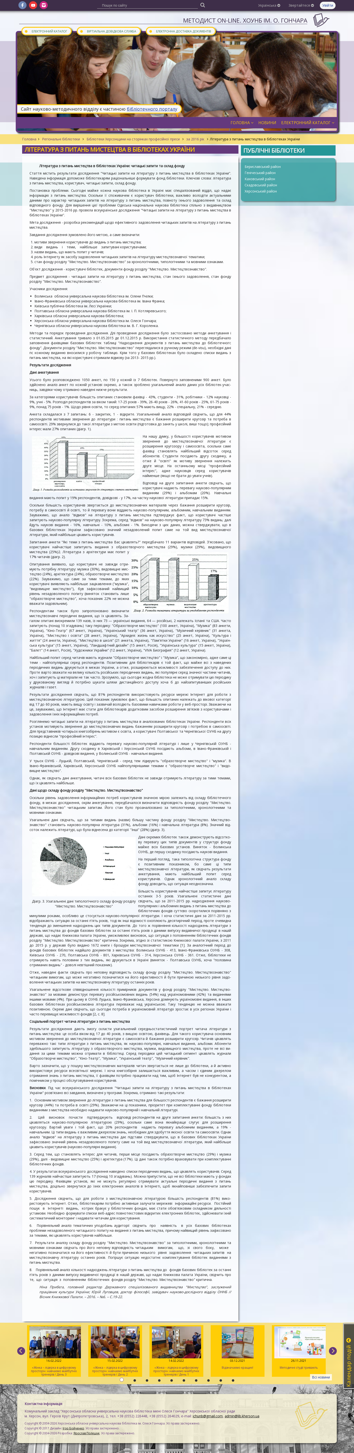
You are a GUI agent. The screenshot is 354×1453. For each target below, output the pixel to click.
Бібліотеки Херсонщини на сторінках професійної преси (133, 139)
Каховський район (260, 179)
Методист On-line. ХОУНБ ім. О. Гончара (245, 20)
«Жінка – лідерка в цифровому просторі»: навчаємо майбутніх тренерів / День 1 (176, 1351)
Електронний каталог (45, 31)
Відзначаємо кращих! (237, 1348)
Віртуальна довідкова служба (108, 31)
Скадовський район (261, 185)
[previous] (21, 1351)
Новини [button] (267, 122)
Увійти (327, 5)
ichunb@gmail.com (208, 1416)
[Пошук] (202, 4)
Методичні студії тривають (298, 1348)
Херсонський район (261, 191)
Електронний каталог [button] (307, 122)
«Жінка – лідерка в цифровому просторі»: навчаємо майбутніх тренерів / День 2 (115, 1351)
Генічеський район (260, 172)
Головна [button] (242, 122)
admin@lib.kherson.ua (242, 1416)
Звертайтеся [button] (301, 5)
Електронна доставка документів (180, 31)
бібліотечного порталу (152, 109)
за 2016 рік (195, 139)
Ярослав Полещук (87, 1433)
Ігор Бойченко (73, 1428)
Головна (29, 139)
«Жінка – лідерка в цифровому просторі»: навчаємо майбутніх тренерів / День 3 (54, 1351)
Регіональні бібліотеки (61, 139)
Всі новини (321, 1377)
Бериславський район (263, 166)
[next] (333, 1351)
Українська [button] (269, 5)
